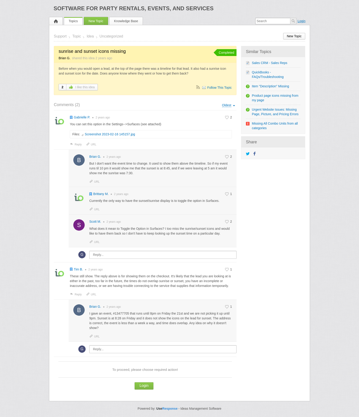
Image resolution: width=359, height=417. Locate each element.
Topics (73, 21)
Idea (90, 36)
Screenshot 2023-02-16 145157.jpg (110, 134)
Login (301, 21)
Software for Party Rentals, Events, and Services (134, 8)
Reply (76, 144)
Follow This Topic (219, 87)
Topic (76, 36)
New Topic (96, 21)
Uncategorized (111, 36)
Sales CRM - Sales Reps (269, 63)
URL (91, 144)
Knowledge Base (126, 21)
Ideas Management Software (200, 408)
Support (60, 36)
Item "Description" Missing (270, 86)
